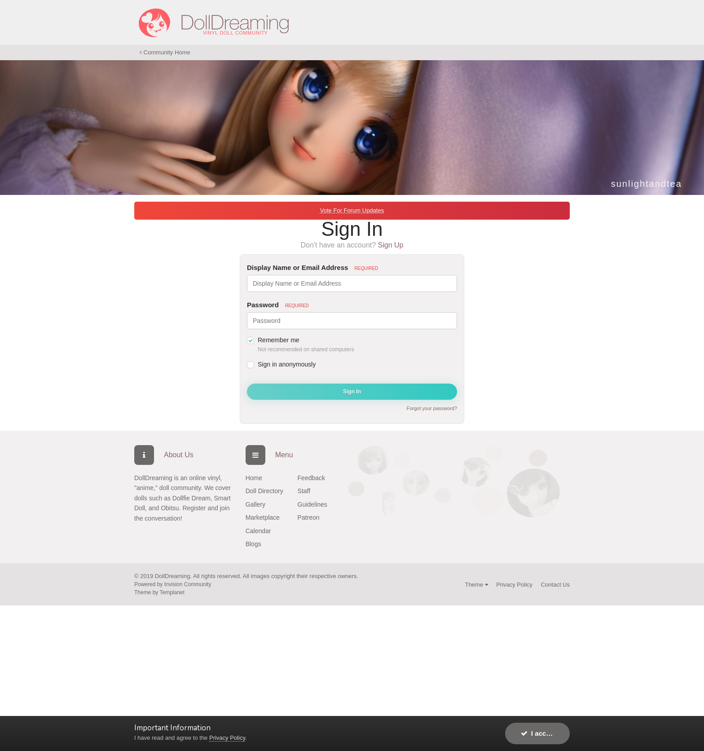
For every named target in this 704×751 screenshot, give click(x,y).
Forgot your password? (432, 408)
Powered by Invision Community (172, 584)
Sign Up (391, 245)
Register (194, 508)
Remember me (278, 340)
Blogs (253, 544)
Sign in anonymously (287, 364)
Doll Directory (264, 491)
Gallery (255, 504)
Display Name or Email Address (312, 267)
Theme (476, 584)
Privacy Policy (514, 584)
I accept (538, 733)
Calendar (258, 531)
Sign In (352, 392)
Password (278, 305)
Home (254, 478)
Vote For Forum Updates (352, 210)
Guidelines (312, 504)
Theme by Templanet (159, 592)
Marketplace (263, 517)
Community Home (165, 52)
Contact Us (555, 584)
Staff (304, 491)
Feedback (311, 478)
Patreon (309, 517)
